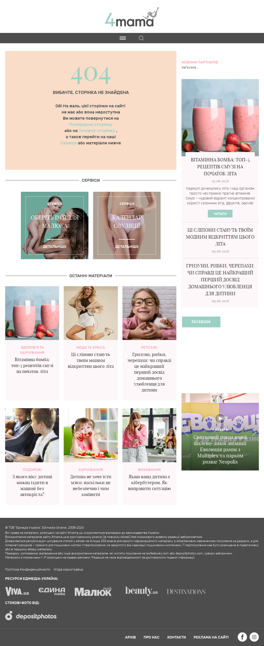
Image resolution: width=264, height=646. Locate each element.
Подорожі (32, 470)
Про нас (152, 637)
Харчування (90, 470)
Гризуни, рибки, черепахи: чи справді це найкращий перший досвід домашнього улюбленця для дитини (149, 372)
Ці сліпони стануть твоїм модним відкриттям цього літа (91, 360)
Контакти (176, 637)
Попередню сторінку (91, 124)
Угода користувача (68, 570)
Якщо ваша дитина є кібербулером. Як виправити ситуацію (149, 482)
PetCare (149, 347)
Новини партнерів (200, 62)
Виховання (149, 470)
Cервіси (91, 180)
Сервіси (69, 143)
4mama (132, 16)
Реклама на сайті (211, 637)
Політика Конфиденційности (27, 570)
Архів (130, 637)
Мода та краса (90, 347)
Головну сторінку (97, 130)
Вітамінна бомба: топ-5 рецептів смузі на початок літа (32, 365)
